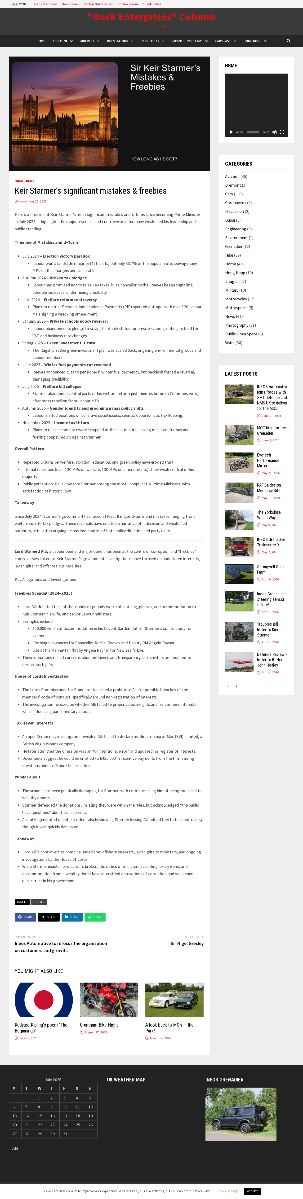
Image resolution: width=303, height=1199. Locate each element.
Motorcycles (236, 299)
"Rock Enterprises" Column (151, 16)
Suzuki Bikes (152, 4)
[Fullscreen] (282, 132)
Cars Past (223, 41)
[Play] (231, 132)
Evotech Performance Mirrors (268, 460)
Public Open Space (241, 334)
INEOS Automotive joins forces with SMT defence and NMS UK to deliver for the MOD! (272, 397)
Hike (229, 255)
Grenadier (233, 246)
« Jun (13, 1148)
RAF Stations (117, 41)
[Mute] (274, 132)
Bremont (233, 185)
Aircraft (87, 41)
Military (231, 290)
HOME (40, 41)
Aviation (232, 176)
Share (25, 917)
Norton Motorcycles (98, 4)
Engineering (235, 229)
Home (19, 181)
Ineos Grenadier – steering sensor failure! (272, 599)
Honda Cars (70, 4)
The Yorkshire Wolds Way (269, 515)
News (30, 181)
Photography (236, 325)
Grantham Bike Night (99, 1025)
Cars (229, 194)
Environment (236, 237)
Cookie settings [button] (227, 1191)
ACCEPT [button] (252, 1191)
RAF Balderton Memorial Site (269, 488)
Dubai (230, 220)
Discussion (234, 211)
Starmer (38, 902)
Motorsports (236, 307)
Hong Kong (253, 41)
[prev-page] (228, 685)
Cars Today (150, 41)
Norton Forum (127, 4)
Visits (230, 342)
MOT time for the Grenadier (271, 430)
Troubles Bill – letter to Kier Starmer (269, 629)
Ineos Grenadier (45, 4)
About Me (60, 41)
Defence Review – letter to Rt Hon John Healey (272, 660)
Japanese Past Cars (187, 41)
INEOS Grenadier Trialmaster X (271, 542)
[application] (257, 105)
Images (231, 281)
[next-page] (236, 685)
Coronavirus (235, 202)
